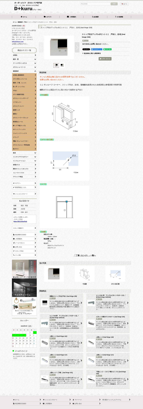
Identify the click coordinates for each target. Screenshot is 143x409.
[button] (119, 17)
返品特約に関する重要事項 (91, 53)
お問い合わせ (96, 44)
